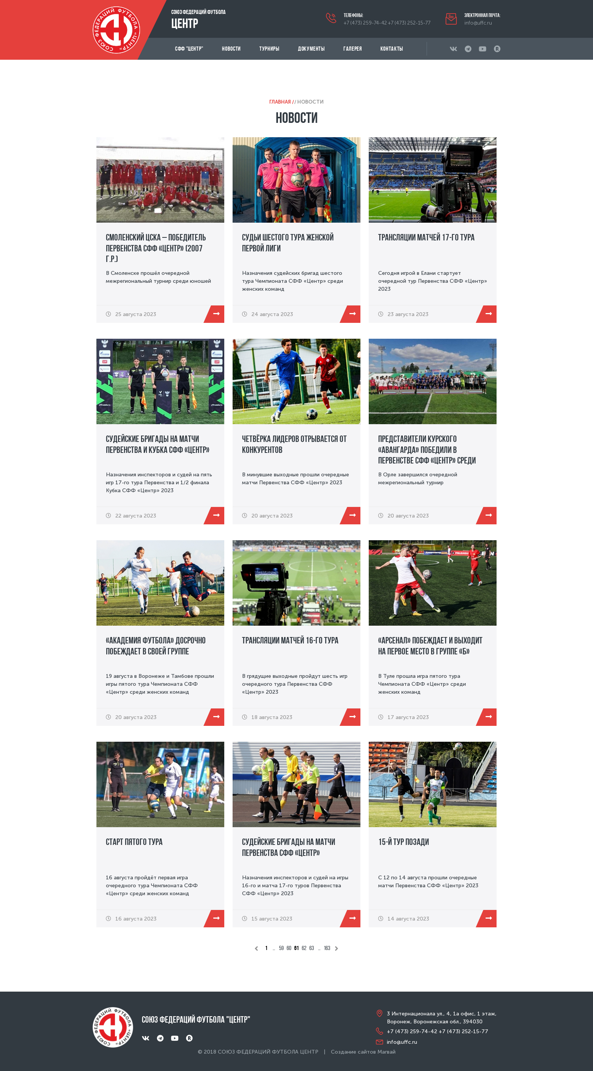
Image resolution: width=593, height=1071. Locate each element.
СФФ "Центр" (189, 48)
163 (327, 948)
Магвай (386, 1052)
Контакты (391, 48)
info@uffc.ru (478, 23)
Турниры (269, 48)
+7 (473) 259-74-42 (365, 23)
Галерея (352, 48)
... (274, 948)
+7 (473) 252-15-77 (409, 23)
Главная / (281, 102)
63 (311, 948)
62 (304, 948)
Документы (311, 48)
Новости (231, 48)
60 (289, 948)
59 (281, 948)
